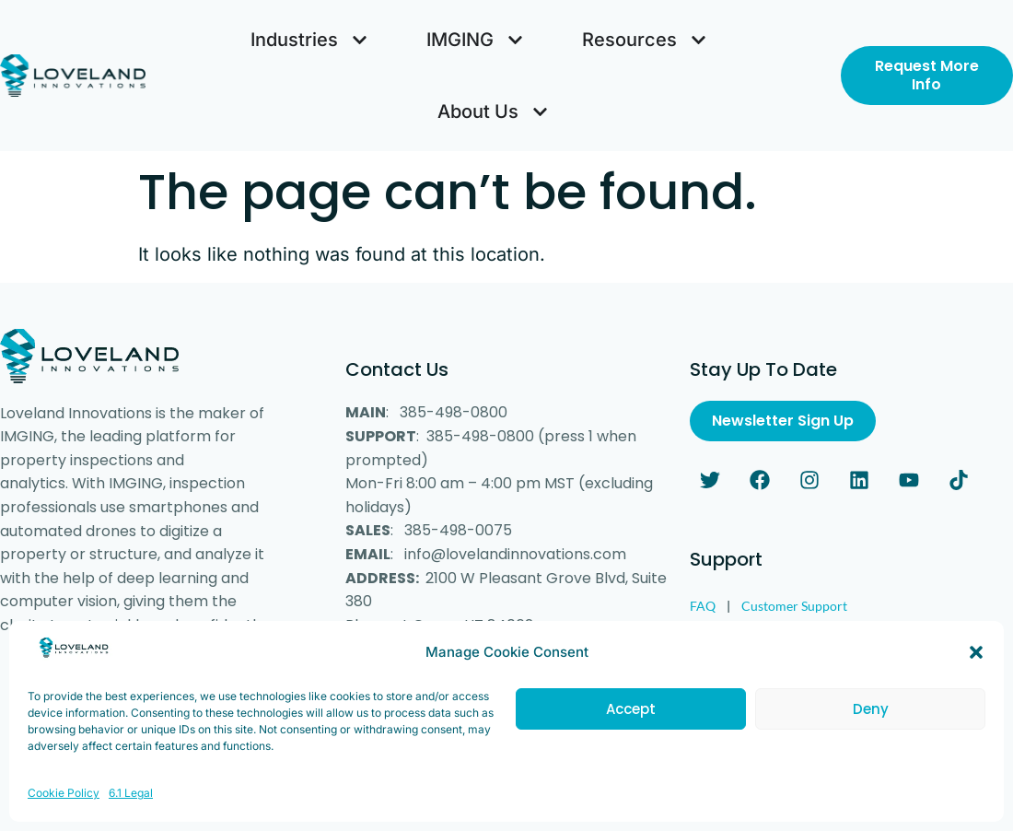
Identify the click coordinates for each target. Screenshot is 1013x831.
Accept (631, 733)
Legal (704, 636)
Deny (871, 733)
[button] (976, 676)
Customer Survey (797, 636)
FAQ (703, 606)
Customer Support (794, 606)
